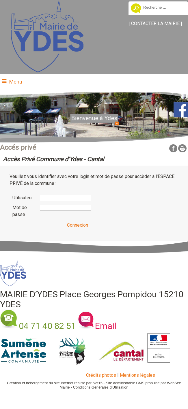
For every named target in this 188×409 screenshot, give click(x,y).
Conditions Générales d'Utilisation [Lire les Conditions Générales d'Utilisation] (101, 387)
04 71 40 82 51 (47, 326)
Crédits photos (101, 375)
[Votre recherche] (163, 7)
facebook (173, 148)
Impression (182, 148)
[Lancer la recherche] (136, 9)
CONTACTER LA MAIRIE (155, 23)
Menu (15, 82)
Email (105, 326)
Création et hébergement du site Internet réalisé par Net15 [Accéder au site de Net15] (55, 383)
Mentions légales (137, 375)
